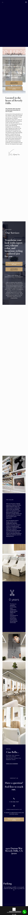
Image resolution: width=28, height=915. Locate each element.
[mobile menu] (26, 2)
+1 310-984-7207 (14, 801)
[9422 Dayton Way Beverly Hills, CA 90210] (14, 834)
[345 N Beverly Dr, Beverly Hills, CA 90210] (14, 869)
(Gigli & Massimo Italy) (11, 506)
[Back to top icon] (14, 909)
